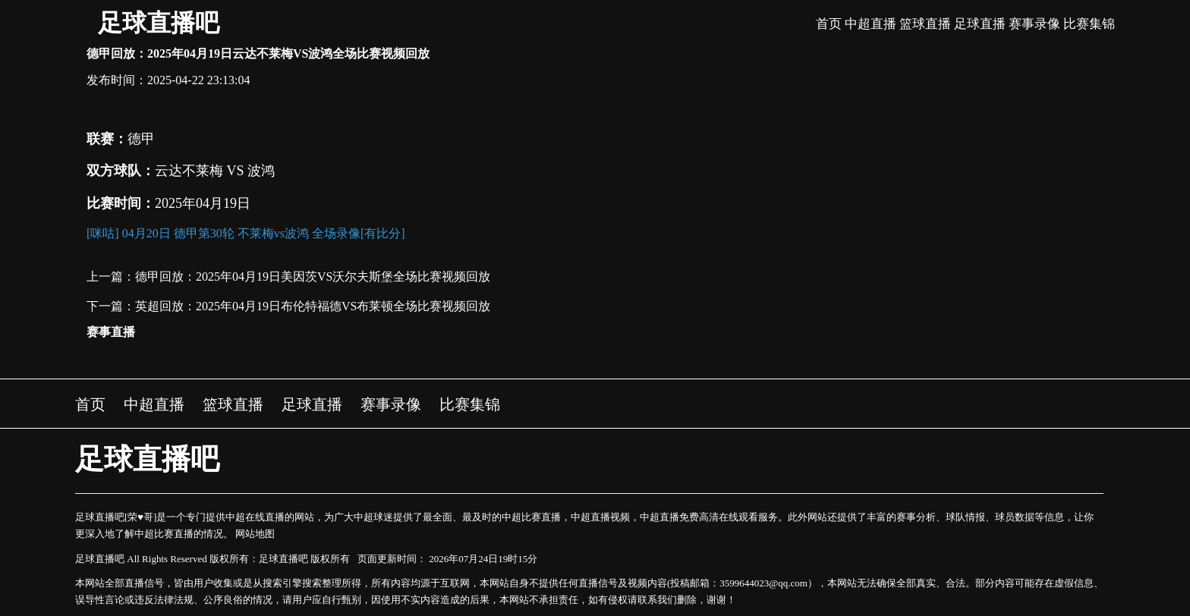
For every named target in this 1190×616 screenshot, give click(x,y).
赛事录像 (1034, 24)
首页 (829, 24)
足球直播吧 (158, 22)
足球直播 (980, 24)
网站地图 (255, 533)
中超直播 (870, 24)
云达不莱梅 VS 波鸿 (215, 170)
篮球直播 (925, 24)
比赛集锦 (1089, 24)
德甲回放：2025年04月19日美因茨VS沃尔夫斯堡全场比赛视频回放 (312, 276)
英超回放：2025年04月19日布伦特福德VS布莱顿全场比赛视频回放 (312, 306)
